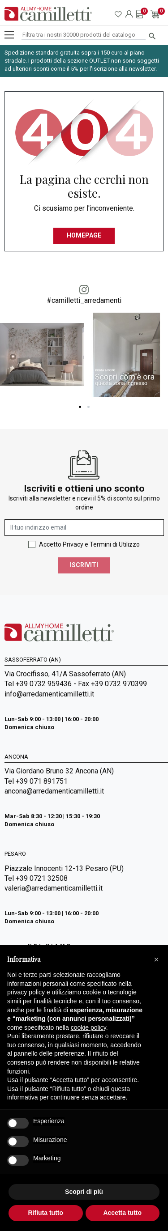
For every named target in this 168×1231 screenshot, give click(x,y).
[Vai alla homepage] (48, 14)
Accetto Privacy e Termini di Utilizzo (89, 544)
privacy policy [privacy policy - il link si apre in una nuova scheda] (26, 992)
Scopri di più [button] (84, 1191)
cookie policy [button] (88, 1027)
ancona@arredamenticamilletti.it (54, 791)
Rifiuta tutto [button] (45, 1212)
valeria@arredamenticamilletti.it (53, 888)
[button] (156, 959)
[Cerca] (84, 35)
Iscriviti (84, 565)
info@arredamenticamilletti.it (49, 694)
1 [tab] (80, 407)
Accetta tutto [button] (122, 1212)
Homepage (84, 235)
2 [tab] (88, 407)
